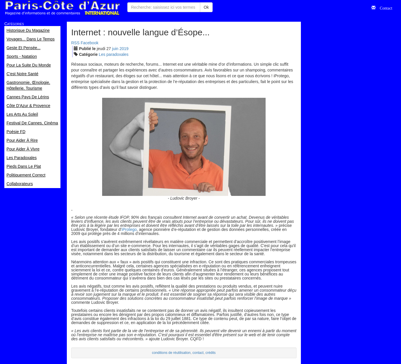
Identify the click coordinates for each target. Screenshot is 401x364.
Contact (384, 7)
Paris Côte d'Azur (62, 8)
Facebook (89, 43)
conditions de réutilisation (171, 353)
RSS (75, 43)
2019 (123, 48)
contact (197, 353)
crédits (210, 353)
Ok (206, 7)
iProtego (129, 229)
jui (115, 48)
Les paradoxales (113, 54)
